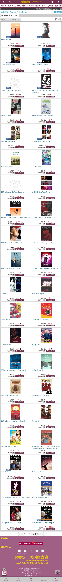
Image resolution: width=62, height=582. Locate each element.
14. (41, 192)
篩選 (58, 12)
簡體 (23, 6)
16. (43, 217)
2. (33, 39)
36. (39, 472)
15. (15, 217)
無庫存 (9, 45)
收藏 (31, 579)
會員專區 (55, 579)
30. (40, 395)
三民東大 (30, 6)
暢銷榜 (3, 6)
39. (11, 523)
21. (3, 294)
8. (42, 116)
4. (40, 65)
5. (11, 90)
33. (8, 446)
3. (8, 65)
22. (38, 294)
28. (38, 370)
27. (14, 370)
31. (13, 421)
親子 (43, 6)
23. (6, 319)
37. (15, 497)
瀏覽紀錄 (43, 579)
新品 (9, 6)
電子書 (37, 6)
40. (43, 523)
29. (9, 395)
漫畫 (56, 6)
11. (7, 166)
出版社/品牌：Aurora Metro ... (10, 15)
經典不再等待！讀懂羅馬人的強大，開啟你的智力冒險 (54, 9)
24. (40, 319)
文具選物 (50, 6)
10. (41, 141)
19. (11, 268)
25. (6, 345)
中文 (14, 6)
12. (36, 166)
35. (10, 472)
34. (46, 448)
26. (36, 345)
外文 (19, 6)
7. (6, 116)
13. (13, 192)
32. (35, 421)
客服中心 (18, 579)
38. (40, 497)
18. (43, 243)
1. (6, 39)
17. (12, 243)
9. (8, 141)
